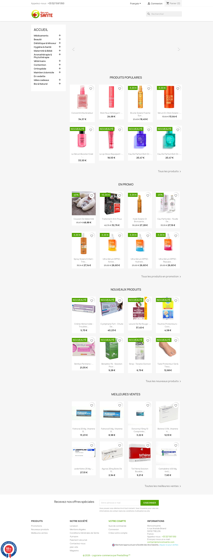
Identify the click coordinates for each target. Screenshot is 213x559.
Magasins (74, 550)
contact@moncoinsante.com (160, 542)
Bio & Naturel (41, 84)
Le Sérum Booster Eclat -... (82, 155)
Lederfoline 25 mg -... (83, 468)
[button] (78, 48)
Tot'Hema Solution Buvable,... (139, 470)
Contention (40, 65)
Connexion (114, 529)
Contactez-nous (77, 543)
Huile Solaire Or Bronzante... (140, 220)
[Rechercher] (164, 14)
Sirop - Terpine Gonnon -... (140, 365)
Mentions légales (78, 529)
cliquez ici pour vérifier (168, 545)
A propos (74, 536)
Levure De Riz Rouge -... (140, 324)
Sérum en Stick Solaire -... (169, 113)
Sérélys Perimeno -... (83, 364)
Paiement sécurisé (78, 540)
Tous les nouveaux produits (164, 381)
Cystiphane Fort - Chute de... (112, 325)
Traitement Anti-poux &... (112, 220)
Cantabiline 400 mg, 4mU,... (168, 470)
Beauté (38, 39)
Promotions (36, 526)
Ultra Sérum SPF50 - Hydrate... (140, 260)
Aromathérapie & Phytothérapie (43, 56)
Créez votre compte (118, 533)
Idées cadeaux (41, 80)
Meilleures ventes (39, 533)
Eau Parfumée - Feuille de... (168, 220)
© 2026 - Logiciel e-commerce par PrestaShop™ (106, 555)
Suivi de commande (117, 526)
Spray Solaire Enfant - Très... (84, 260)
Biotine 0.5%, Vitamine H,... (168, 430)
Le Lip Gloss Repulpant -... (111, 154)
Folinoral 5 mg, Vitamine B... (112, 430)
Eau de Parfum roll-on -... (140, 154)
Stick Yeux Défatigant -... (111, 113)
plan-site (74, 547)
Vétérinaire (40, 61)
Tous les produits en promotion (161, 276)
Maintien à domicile (44, 72)
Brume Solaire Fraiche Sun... (140, 114)
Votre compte (117, 521)
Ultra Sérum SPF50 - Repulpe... (168, 260)
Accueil (41, 29)
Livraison (74, 526)
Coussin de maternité (84, 219)
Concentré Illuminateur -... (82, 114)
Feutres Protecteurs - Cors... (168, 325)
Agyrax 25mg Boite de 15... (112, 470)
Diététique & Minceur (45, 43)
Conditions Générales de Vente (84, 533)
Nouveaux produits (40, 529)
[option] (126, 48)
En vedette (39, 76)
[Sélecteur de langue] (136, 3)
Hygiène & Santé (42, 47)
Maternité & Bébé (43, 50)
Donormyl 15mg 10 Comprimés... (140, 430)
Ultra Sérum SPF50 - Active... (112, 260)
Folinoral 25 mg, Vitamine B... (84, 430)
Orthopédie (40, 68)
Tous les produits (170, 171)
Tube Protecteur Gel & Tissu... (167, 365)
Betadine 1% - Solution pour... (111, 365)
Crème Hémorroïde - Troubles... (83, 325)
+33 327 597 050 (56, 3)
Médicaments (41, 35)
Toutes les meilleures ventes (163, 486)
